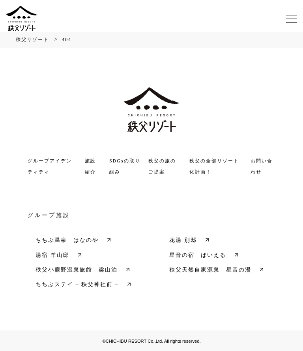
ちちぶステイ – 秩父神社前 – (77, 284)
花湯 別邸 (183, 240)
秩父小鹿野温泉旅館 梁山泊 (77, 270)
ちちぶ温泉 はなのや (67, 240)
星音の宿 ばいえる (197, 255)
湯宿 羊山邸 (52, 255)
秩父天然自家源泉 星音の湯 (210, 270)
